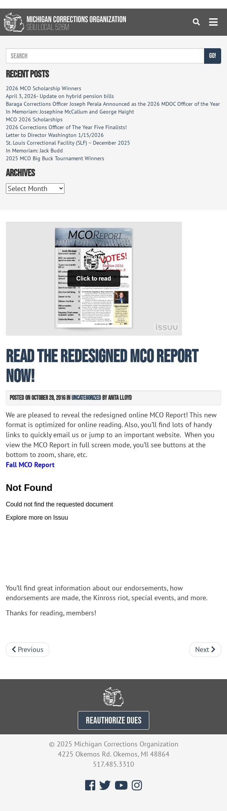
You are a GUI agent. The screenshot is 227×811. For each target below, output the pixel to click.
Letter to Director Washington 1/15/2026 (55, 134)
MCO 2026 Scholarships (34, 119)
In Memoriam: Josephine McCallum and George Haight (70, 111)
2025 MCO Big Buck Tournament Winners (55, 158)
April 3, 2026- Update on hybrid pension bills (60, 96)
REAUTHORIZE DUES (113, 720)
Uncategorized (86, 397)
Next (205, 649)
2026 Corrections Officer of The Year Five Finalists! (66, 127)
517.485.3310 (113, 764)
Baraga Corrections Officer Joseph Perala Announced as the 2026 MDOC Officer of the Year (113, 103)
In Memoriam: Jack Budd (34, 150)
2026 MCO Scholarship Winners (43, 88)
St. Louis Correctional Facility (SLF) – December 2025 (68, 142)
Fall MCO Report (30, 464)
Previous (28, 649)
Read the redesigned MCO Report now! (102, 365)
